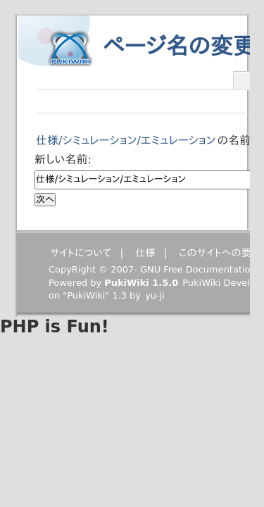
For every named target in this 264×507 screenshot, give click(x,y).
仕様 (145, 252)
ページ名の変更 (179, 46)
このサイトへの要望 (220, 252)
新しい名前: (63, 159)
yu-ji (155, 295)
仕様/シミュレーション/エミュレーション (126, 140)
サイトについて (81, 252)
